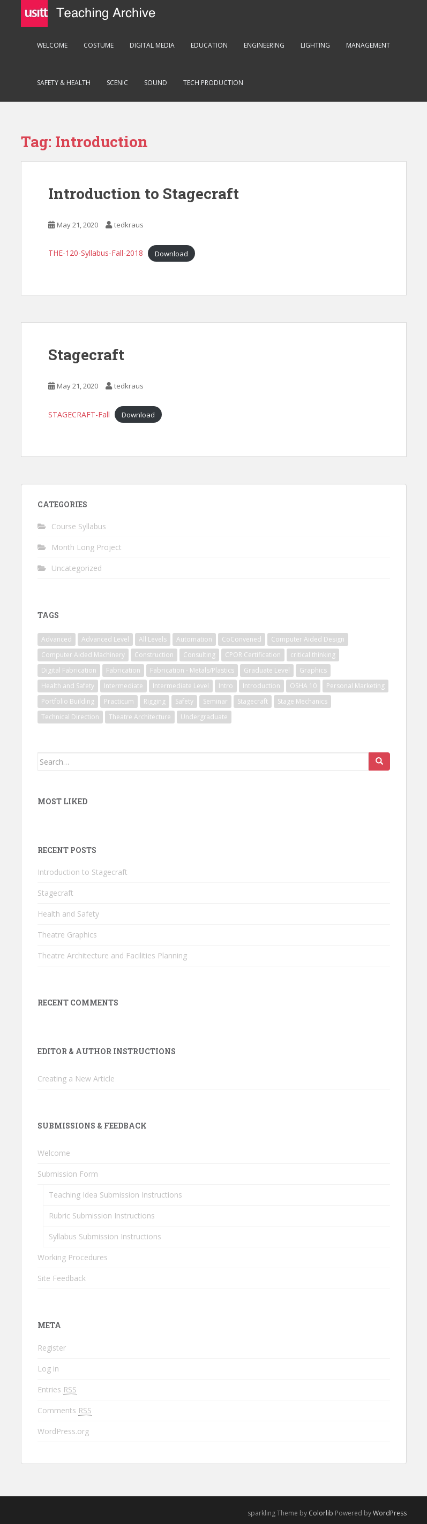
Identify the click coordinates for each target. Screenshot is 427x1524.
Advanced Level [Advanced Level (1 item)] (105, 639)
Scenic (117, 82)
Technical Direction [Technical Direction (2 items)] (70, 716)
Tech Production (213, 82)
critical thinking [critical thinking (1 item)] (312, 654)
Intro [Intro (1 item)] (226, 685)
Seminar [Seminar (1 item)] (215, 701)
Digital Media (152, 45)
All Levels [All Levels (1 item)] (153, 639)
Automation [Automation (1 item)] (194, 639)
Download (171, 253)
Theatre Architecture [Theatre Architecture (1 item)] (140, 716)
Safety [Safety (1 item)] (184, 701)
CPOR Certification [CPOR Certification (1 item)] (253, 654)
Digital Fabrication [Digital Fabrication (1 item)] (68, 670)
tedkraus (129, 225)
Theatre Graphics (67, 934)
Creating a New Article (76, 1078)
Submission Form (68, 1174)
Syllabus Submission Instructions (105, 1236)
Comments (65, 1410)
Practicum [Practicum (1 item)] (119, 701)
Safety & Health (64, 82)
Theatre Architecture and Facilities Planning (112, 955)
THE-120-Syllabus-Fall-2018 (95, 253)
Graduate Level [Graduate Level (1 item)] (267, 670)
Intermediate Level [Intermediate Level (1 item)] (181, 685)
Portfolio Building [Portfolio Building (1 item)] (67, 701)
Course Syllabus (78, 526)
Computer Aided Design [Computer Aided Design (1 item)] (307, 639)
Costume (99, 45)
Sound (155, 82)
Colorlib (321, 1513)
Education (209, 45)
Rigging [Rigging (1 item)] (155, 701)
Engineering (264, 45)
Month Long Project (86, 547)
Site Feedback (62, 1278)
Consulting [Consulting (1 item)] (199, 654)
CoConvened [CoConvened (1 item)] (241, 639)
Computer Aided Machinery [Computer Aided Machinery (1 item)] (83, 654)
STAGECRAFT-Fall (79, 414)
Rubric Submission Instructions (102, 1215)
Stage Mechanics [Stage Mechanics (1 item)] (302, 701)
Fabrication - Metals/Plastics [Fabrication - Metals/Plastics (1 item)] (192, 670)
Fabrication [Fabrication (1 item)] (123, 670)
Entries (57, 1389)
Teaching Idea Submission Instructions (115, 1195)
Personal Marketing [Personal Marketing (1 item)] (355, 685)
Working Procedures (73, 1257)
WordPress (390, 1513)
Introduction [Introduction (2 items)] (261, 685)
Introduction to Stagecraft (143, 193)
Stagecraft (86, 354)
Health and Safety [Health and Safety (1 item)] (67, 685)
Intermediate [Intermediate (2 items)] (123, 685)
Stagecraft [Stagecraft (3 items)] (252, 701)
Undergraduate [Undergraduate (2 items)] (204, 716)
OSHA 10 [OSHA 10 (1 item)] (303, 685)
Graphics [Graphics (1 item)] (313, 670)
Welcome (52, 45)
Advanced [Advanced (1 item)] (56, 639)
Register (52, 1348)
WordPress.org (63, 1431)
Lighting (315, 45)
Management (368, 45)
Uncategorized (76, 568)
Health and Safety (68, 914)
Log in (48, 1368)
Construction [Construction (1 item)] (154, 654)
